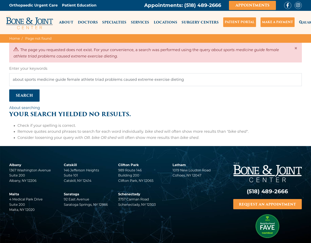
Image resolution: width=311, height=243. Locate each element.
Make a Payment (277, 22)
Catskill (70, 165)
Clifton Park (128, 165)
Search (300, 21)
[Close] (296, 48)
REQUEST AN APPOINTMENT (267, 204)
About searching (24, 108)
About (66, 22)
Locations (165, 22)
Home (14, 38)
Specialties (114, 22)
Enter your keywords (28, 68)
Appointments (252, 5)
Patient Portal (239, 22)
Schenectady (129, 194)
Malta (14, 194)
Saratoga (71, 194)
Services (140, 22)
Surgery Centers (200, 22)
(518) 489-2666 (202, 5)
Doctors (88, 22)
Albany (15, 165)
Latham (179, 165)
